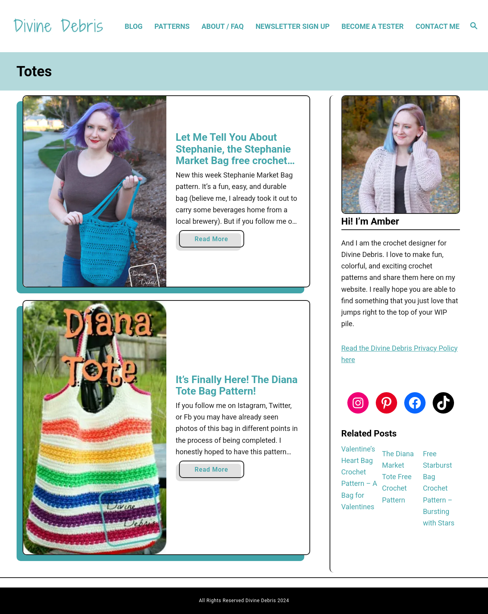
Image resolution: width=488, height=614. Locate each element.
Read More (214, 240)
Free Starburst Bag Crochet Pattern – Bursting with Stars (438, 488)
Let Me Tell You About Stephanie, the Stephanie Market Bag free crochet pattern (233, 154)
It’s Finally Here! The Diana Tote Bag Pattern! (237, 385)
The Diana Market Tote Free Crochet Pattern (398, 477)
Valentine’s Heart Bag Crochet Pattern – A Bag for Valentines (359, 478)
